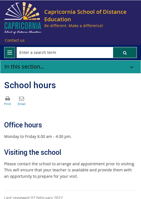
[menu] (9, 52)
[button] (125, 52)
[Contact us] (14, 40)
